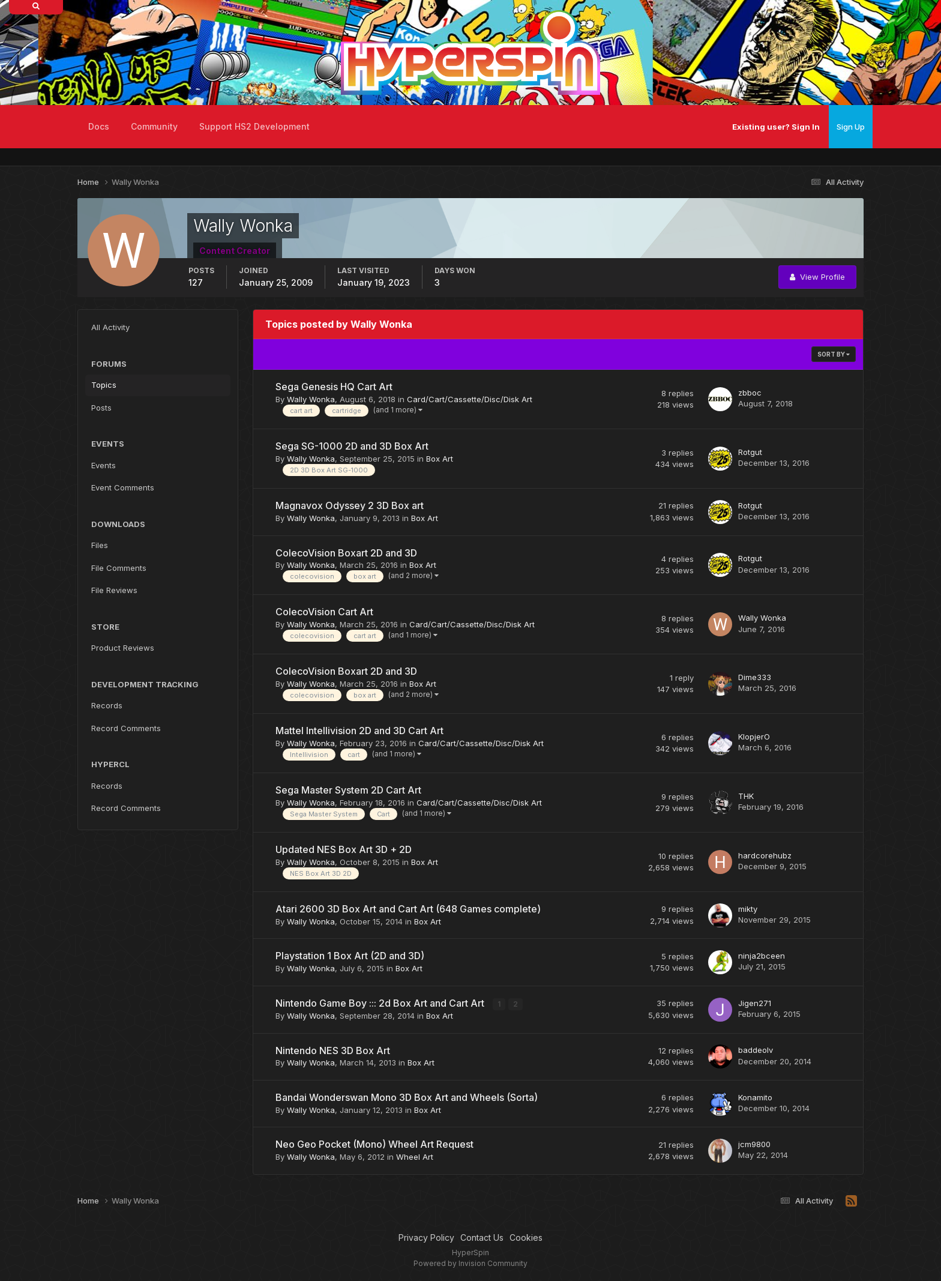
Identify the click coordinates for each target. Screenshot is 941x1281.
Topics (103, 385)
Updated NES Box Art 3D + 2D (343, 849)
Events (103, 465)
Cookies (526, 1237)
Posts (101, 407)
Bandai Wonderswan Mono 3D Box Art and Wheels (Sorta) (406, 1097)
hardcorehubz (765, 855)
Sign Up (851, 126)
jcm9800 (754, 1144)
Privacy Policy (426, 1237)
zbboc (750, 392)
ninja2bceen (761, 955)
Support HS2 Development (254, 126)
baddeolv (755, 1050)
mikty (747, 909)
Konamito (755, 1097)
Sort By (833, 354)
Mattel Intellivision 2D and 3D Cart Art (359, 731)
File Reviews (114, 590)
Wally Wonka (311, 399)
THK (746, 796)
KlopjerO (754, 736)
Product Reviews (122, 648)
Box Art (439, 458)
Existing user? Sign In (776, 126)
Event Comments (122, 487)
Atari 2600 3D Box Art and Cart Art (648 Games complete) (408, 909)
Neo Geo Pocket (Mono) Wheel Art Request (374, 1144)
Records (106, 705)
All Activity (110, 327)
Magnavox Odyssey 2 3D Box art (349, 505)
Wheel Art (414, 1157)
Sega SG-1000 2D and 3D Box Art (351, 446)
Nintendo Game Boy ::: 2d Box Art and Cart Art (381, 1003)
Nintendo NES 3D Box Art (332, 1050)
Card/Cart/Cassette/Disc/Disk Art (469, 399)
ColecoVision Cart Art (324, 612)
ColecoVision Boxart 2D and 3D (346, 553)
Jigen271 (754, 1003)
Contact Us (482, 1237)
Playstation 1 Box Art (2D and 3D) (349, 956)
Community (154, 126)
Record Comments (126, 728)
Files (99, 545)
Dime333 (754, 677)
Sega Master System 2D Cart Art (348, 790)
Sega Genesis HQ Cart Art (333, 387)
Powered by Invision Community (470, 1263)
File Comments (118, 568)
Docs (98, 126)
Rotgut (750, 452)
